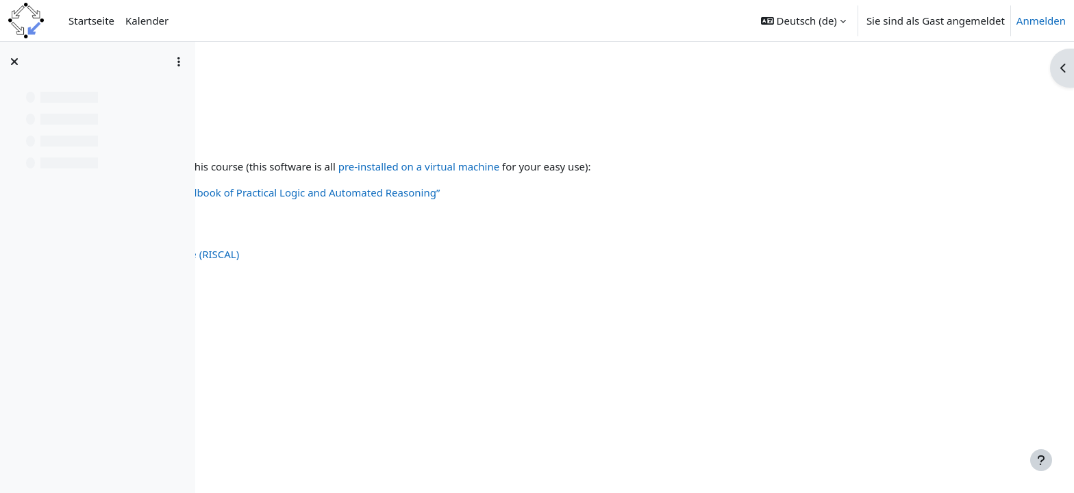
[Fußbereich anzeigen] (1041, 460)
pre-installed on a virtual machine (610, 166)
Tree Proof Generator (295, 285)
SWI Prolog (270, 300)
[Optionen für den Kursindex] (179, 62)
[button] (803, 20)
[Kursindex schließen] (14, 62)
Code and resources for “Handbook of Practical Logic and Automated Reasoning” (438, 192)
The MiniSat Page (285, 223)
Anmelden (1041, 20)
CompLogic (249, 87)
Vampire (264, 316)
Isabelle (263, 331)
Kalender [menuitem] (146, 20)
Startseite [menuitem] (91, 20)
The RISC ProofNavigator (303, 270)
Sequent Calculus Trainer (303, 208)
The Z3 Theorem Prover (300, 346)
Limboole (266, 239)
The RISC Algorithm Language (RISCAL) (337, 254)
